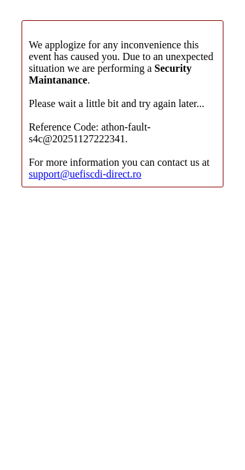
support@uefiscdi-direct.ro (85, 174)
